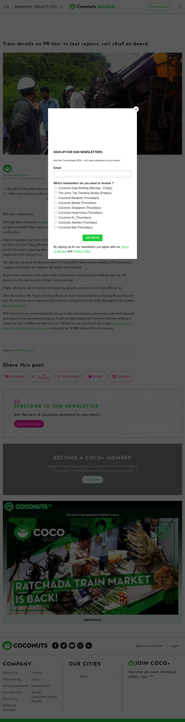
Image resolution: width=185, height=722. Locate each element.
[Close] (136, 109)
